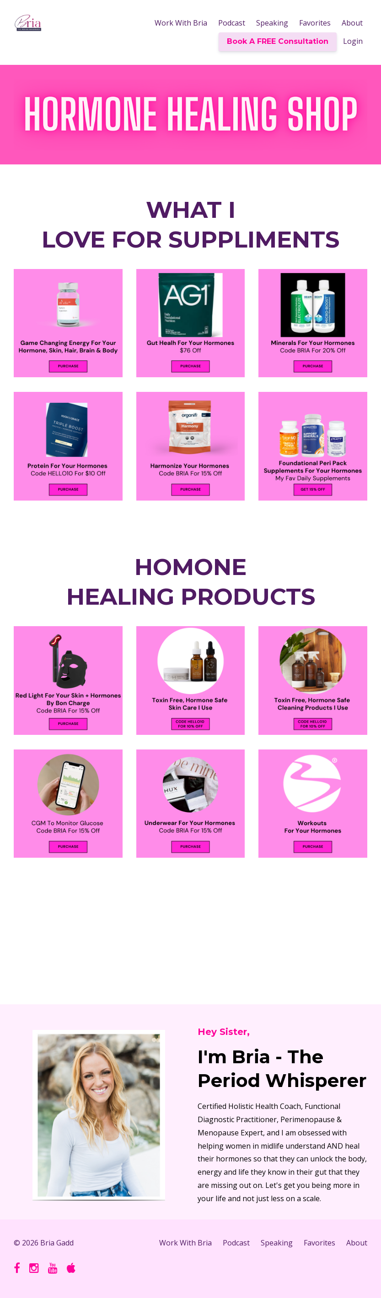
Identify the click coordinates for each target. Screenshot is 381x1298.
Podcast (231, 23)
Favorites (315, 23)
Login (353, 41)
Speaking (272, 23)
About (352, 23)
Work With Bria (181, 23)
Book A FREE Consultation (277, 41)
